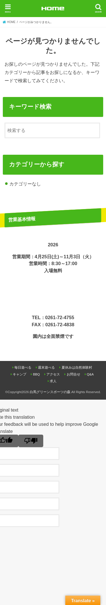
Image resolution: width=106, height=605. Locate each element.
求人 (53, 381)
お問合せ (73, 374)
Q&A (90, 374)
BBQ (36, 374)
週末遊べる (46, 367)
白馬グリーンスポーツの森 (50, 392)
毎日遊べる (22, 367)
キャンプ (19, 374)
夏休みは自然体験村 (77, 367)
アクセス (53, 374)
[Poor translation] (30, 441)
